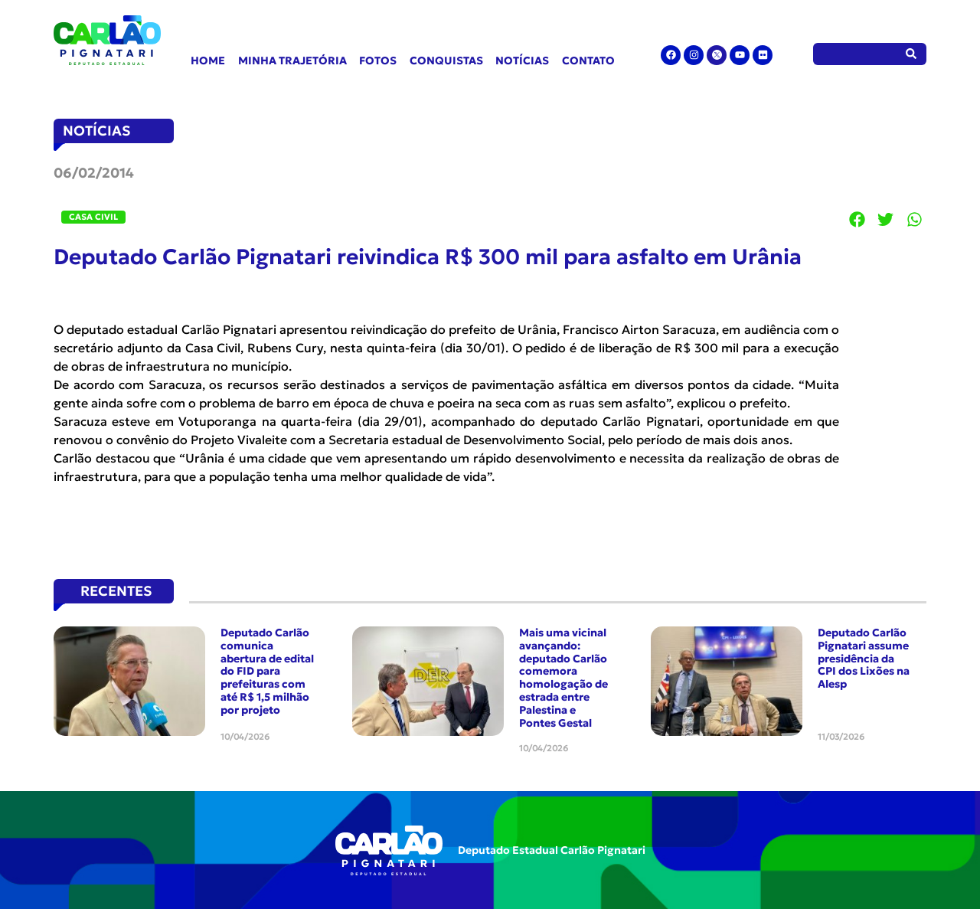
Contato (588, 60)
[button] (857, 219)
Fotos (378, 60)
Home (208, 60)
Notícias (522, 60)
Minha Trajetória (292, 60)
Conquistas (446, 60)
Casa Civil (93, 216)
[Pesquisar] (911, 54)
